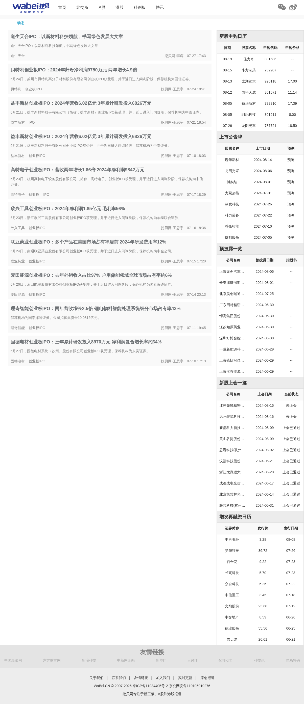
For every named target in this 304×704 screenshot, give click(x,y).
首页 (62, 7)
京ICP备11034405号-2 (150, 686)
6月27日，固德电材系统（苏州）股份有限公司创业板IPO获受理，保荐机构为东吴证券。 (80, 351)
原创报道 (207, 678)
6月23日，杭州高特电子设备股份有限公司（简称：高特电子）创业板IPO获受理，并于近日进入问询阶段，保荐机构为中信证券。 (107, 181)
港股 (119, 7)
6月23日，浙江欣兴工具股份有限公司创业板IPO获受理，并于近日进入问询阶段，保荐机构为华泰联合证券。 (96, 218)
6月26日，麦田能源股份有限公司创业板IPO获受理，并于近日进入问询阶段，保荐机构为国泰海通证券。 (93, 284)
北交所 (82, 7)
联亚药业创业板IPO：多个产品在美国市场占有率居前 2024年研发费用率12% (88, 242)
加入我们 (163, 678)
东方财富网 (52, 660)
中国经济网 (13, 660)
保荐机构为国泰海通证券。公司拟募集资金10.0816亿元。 (56, 318)
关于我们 (96, 678)
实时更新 (185, 678)
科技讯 (259, 660)
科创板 (140, 7)
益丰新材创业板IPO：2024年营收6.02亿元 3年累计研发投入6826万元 (81, 103)
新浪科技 (89, 660)
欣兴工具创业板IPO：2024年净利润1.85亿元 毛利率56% (68, 208)
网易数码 (293, 660)
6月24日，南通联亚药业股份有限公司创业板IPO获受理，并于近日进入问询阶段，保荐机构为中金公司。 (93, 251)
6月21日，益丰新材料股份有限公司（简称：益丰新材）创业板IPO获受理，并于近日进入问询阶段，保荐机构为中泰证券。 (107, 112)
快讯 (160, 7)
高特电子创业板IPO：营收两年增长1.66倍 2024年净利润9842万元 (77, 169)
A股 (102, 7)
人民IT (192, 660)
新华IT (161, 660)
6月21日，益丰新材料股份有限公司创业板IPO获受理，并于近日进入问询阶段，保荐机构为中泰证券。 (91, 146)
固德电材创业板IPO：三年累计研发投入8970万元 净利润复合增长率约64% (86, 341)
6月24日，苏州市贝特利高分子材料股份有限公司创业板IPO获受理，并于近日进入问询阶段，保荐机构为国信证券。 (101, 79)
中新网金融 (126, 660)
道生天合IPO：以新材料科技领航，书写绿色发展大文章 (67, 36)
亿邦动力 (226, 660)
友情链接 (141, 678)
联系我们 (119, 678)
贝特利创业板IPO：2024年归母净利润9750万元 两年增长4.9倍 (74, 69)
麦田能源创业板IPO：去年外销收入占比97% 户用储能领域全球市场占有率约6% (91, 275)
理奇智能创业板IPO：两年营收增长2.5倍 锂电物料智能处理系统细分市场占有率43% (96, 308)
